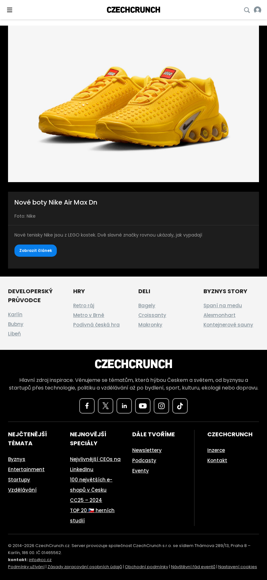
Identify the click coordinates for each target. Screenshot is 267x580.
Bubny (15, 324)
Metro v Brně (88, 315)
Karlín (15, 314)
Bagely (146, 305)
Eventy (140, 470)
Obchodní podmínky (146, 567)
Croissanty (152, 315)
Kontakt (217, 460)
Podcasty (144, 460)
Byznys (16, 459)
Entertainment (26, 469)
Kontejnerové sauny (228, 324)
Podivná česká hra (96, 324)
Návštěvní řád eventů (193, 567)
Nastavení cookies (237, 567)
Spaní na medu (222, 305)
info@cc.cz (40, 560)
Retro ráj (83, 305)
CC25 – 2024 (86, 500)
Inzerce (216, 450)
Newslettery (147, 450)
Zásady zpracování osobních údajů (84, 567)
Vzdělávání (22, 490)
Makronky (150, 324)
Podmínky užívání (26, 567)
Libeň (14, 333)
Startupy (19, 479)
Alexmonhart (219, 315)
